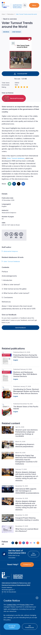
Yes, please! (33, 554)
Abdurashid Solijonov (10, 251)
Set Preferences (29, 626)
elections (6, 32)
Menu (34, 5)
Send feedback (20, 327)
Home (3, 14)
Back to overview (10, 19)
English (15, 360)
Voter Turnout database (15, 158)
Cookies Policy (12, 604)
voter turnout (16, 32)
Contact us (27, 564)
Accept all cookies (12, 626)
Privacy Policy (25, 604)
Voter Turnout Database (11, 261)
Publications (10, 14)
